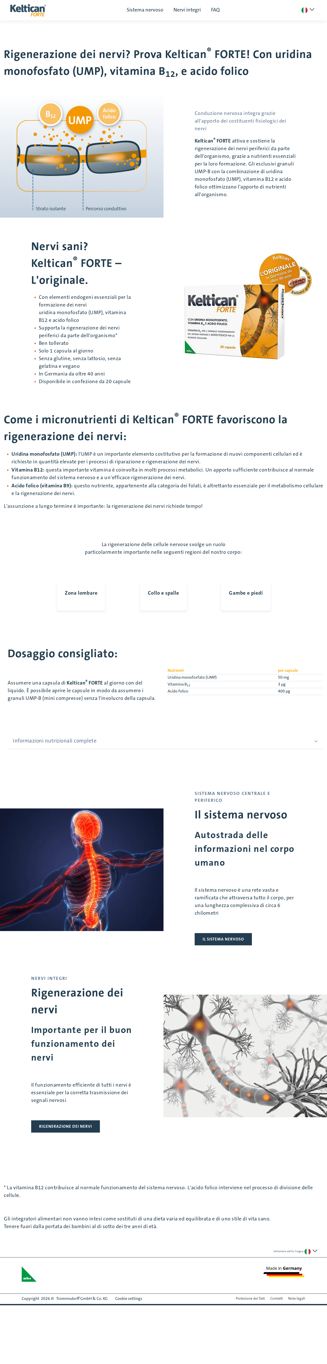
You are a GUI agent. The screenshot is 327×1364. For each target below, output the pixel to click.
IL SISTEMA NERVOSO (223, 1013)
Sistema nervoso (145, 10)
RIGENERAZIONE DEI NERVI (65, 1200)
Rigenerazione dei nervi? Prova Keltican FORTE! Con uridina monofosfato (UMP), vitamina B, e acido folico (158, 63)
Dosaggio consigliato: (63, 727)
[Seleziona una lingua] (307, 10)
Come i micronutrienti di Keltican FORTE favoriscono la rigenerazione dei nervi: (146, 427)
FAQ (215, 10)
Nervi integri (187, 10)
